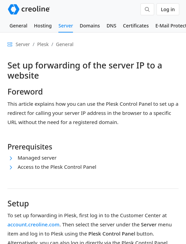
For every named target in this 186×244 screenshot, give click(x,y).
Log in (168, 9)
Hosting (43, 25)
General (18, 25)
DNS (111, 25)
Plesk (43, 44)
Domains (90, 25)
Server (65, 25)
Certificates (136, 25)
